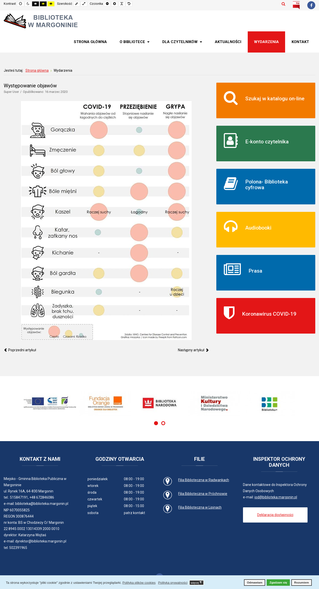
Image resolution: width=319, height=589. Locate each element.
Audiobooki (258, 228)
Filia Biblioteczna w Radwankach (203, 480)
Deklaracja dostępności (275, 515)
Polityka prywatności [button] (172, 583)
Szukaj (283, 3)
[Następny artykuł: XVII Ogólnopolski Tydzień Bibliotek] (193, 350)
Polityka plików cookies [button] (139, 583)
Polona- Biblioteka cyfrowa (266, 184)
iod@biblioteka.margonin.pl (275, 497)
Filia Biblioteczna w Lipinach (200, 507)
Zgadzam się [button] (278, 582)
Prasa (255, 271)
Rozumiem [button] (301, 582)
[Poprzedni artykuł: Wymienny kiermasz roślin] (20, 350)
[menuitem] (90, 42)
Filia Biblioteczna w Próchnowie (202, 494)
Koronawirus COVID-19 (269, 314)
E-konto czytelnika (267, 142)
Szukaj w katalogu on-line (275, 99)
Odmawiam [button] (254, 582)
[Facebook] (311, 5)
